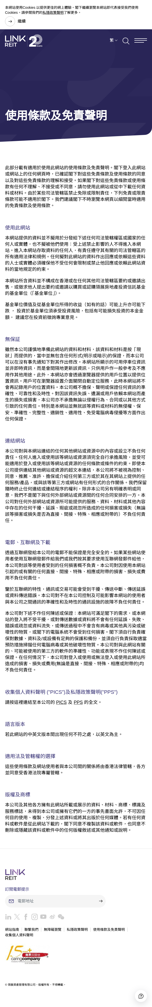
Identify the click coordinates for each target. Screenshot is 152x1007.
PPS (78, 702)
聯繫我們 (31, 930)
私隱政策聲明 (53, 13)
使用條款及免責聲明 (109, 930)
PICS (61, 702)
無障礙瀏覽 (52, 930)
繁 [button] (112, 41)
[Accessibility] (141, 996)
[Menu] (140, 41)
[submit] (101, 901)
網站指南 (12, 930)
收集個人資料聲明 (19, 935)
